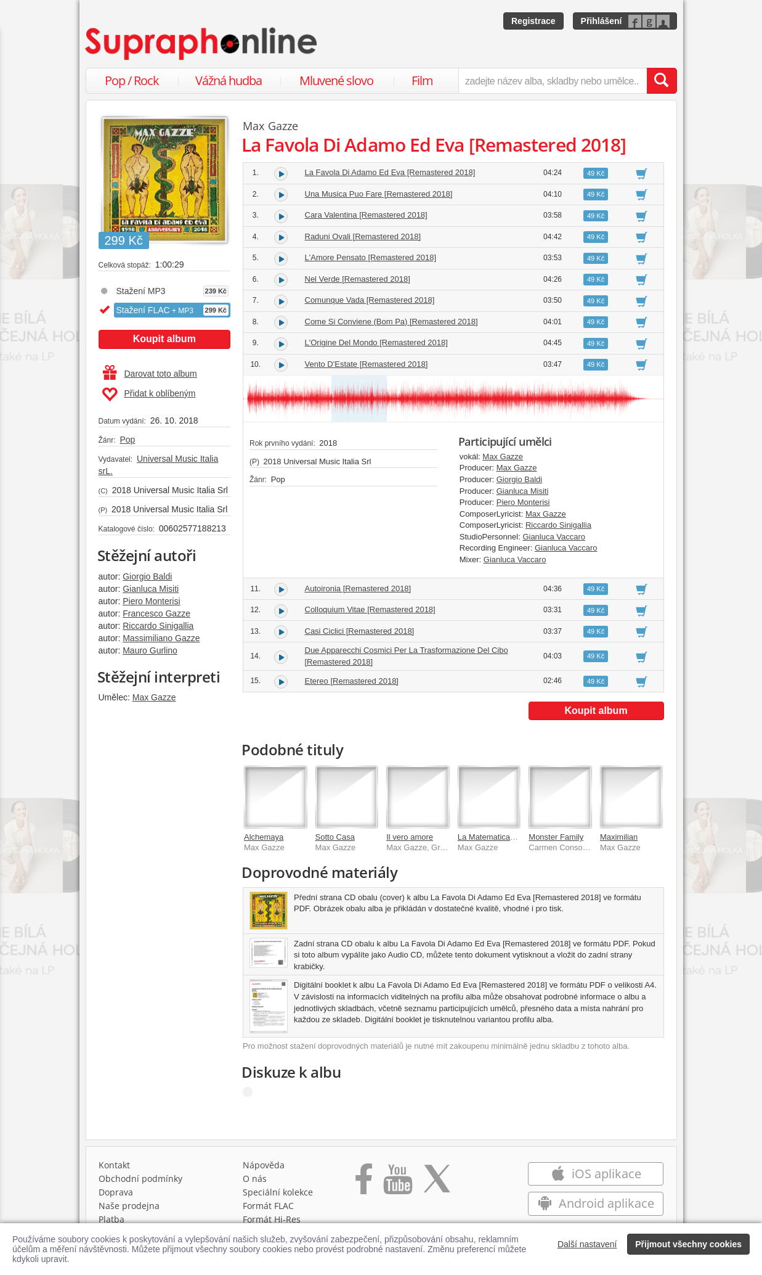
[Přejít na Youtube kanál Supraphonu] (397, 1183)
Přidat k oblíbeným (149, 394)
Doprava (116, 1192)
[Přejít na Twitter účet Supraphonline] (436, 1183)
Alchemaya (263, 837)
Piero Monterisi (151, 601)
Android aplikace (596, 1203)
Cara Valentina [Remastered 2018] (366, 214)
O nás (255, 1178)
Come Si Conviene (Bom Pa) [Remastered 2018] (391, 321)
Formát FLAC (268, 1205)
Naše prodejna (129, 1205)
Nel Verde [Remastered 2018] (357, 279)
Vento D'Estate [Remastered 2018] (366, 364)
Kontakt (114, 1165)
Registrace (533, 21)
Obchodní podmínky (140, 1178)
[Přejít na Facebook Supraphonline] (363, 1183)
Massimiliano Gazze (161, 638)
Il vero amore (409, 837)
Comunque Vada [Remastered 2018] (370, 300)
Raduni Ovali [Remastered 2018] (363, 236)
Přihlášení (601, 21)
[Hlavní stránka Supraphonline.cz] (202, 44)
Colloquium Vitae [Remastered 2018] (370, 609)
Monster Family (556, 837)
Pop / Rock (132, 80)
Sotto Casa (335, 837)
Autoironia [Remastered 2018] (358, 588)
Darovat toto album (150, 373)
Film (422, 80)
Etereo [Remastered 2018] (352, 681)
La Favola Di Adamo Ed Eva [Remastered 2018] (390, 172)
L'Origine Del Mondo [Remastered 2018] (376, 342)
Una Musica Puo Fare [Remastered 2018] (379, 194)
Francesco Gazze (156, 613)
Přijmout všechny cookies (688, 1244)
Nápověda (264, 1165)
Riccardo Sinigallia (158, 626)
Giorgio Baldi (147, 576)
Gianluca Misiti (151, 589)
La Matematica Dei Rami (501, 837)
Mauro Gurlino (150, 650)
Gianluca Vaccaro (553, 536)
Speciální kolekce (278, 1192)
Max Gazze (154, 697)
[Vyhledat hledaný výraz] (661, 81)
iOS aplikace (596, 1173)
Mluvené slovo (336, 80)
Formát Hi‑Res (272, 1219)
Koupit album (164, 339)
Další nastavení (587, 1244)
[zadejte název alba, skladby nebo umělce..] (552, 81)
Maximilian (619, 837)
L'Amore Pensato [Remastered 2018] (371, 257)
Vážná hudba (228, 80)
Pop (127, 440)
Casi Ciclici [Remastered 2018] (360, 631)
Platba (111, 1219)
